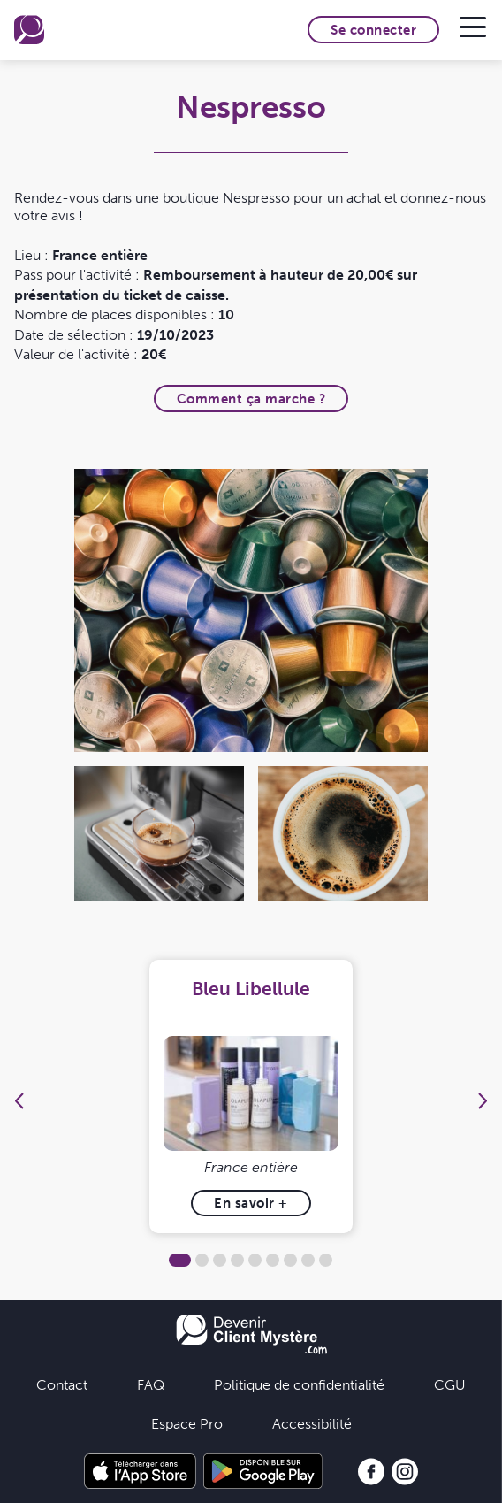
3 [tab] (219, 1260)
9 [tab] (325, 1260)
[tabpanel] (251, 1096)
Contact (61, 1384)
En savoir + (251, 1202)
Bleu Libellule (251, 989)
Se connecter (373, 29)
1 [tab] (180, 1260)
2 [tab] (202, 1260)
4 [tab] (237, 1260)
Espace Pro (187, 1423)
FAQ (150, 1384)
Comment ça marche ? (251, 398)
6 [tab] (272, 1260)
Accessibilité (312, 1423)
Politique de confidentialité (299, 1384)
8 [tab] (308, 1260)
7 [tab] (290, 1260)
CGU (450, 1384)
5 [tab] (255, 1260)
